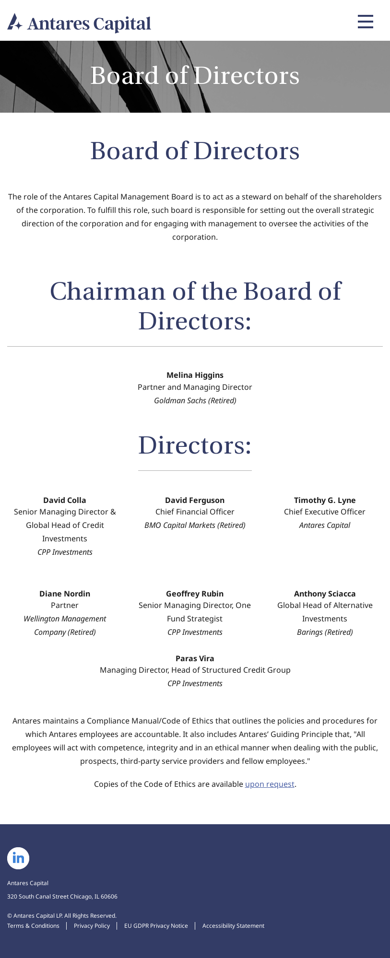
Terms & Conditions (33, 926)
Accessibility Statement (233, 926)
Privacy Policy (92, 926)
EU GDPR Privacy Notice (156, 926)
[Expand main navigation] (364, 22)
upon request (270, 784)
